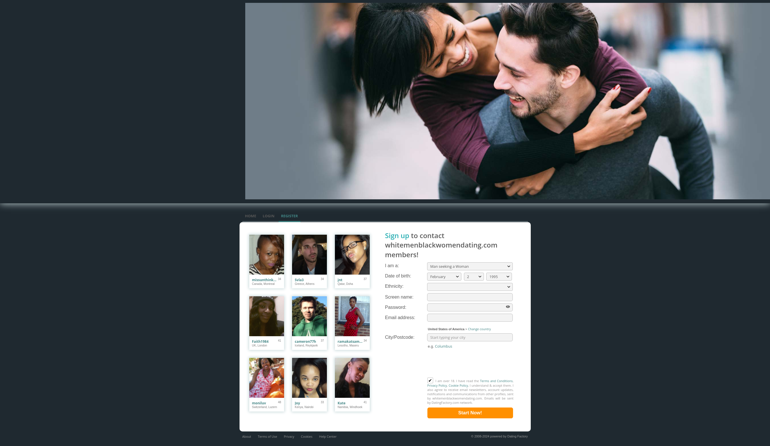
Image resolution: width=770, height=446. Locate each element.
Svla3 (299, 279)
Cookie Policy (458, 385)
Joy (297, 403)
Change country (479, 329)
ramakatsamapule (351, 341)
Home (250, 215)
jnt (340, 279)
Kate (342, 403)
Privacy (289, 436)
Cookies (306, 436)
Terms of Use (267, 436)
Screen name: (399, 297)
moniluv (259, 403)
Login (268, 215)
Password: (396, 307)
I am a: (392, 265)
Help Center (328, 436)
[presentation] (470, 363)
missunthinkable (265, 279)
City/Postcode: (400, 337)
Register (289, 215)
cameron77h (305, 341)
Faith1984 (260, 341)
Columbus (443, 346)
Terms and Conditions (496, 381)
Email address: (400, 317)
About (246, 436)
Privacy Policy (437, 385)
